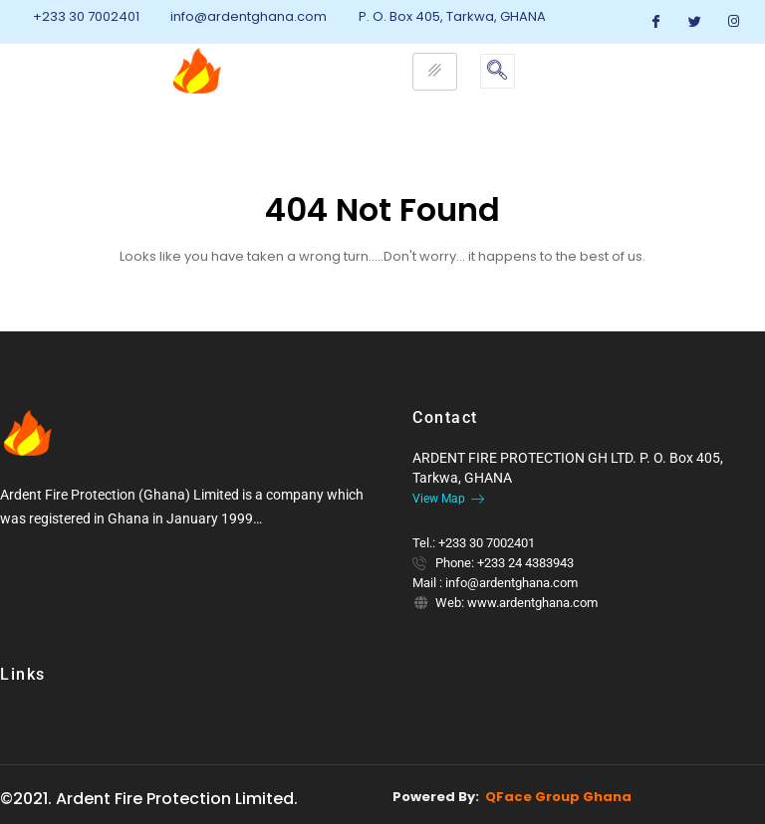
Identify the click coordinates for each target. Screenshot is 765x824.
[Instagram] (734, 22)
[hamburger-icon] (434, 72)
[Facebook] (656, 22)
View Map (448, 499)
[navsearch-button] (497, 71)
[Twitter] (695, 22)
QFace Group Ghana (558, 796)
